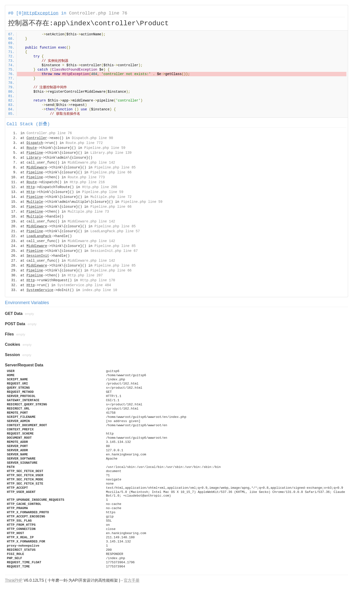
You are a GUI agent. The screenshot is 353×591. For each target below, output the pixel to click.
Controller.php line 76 (98, 13)
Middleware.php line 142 (91, 163)
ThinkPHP (14, 580)
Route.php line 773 (86, 177)
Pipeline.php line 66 (111, 172)
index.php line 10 (99, 290)
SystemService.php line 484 (84, 285)
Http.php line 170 (97, 280)
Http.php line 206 (99, 187)
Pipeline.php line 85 (115, 167)
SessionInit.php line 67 (114, 251)
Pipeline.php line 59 (104, 148)
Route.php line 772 (84, 143)
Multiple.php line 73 (88, 212)
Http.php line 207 (85, 275)
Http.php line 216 (87, 182)
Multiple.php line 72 (111, 197)
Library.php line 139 (111, 153)
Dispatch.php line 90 (92, 138)
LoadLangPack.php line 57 (115, 231)
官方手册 (131, 580)
